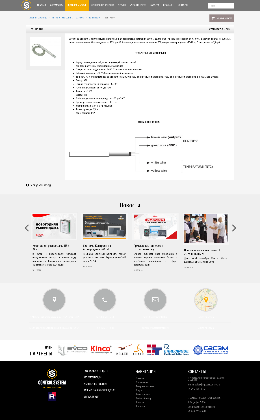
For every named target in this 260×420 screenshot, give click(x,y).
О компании (56, 5)
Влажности (94, 17)
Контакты (183, 5)
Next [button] (234, 223)
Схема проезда (206, 317)
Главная (41, 5)
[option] (54, 243)
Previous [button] (26, 223)
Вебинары (168, 5)
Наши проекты (143, 394)
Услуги (122, 5)
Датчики (80, 17)
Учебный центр (138, 5)
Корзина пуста (224, 18)
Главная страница (38, 17)
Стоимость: (216, 29)
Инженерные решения (102, 5)
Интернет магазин (77, 5)
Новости (154, 5)
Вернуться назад (40, 185)
